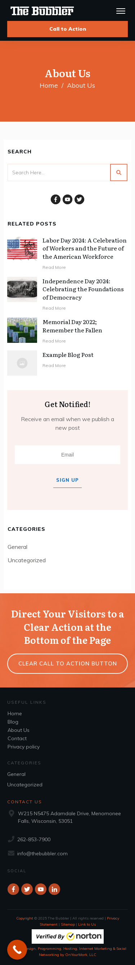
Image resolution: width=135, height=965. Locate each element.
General (17, 546)
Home (15, 713)
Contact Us (24, 801)
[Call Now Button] (17, 950)
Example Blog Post (68, 354)
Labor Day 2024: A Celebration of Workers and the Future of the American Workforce (84, 248)
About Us (19, 730)
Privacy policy (24, 746)
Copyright (24, 918)
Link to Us (87, 924)
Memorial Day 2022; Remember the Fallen (72, 325)
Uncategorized (27, 560)
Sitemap (68, 924)
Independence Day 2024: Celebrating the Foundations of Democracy (83, 288)
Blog (13, 722)
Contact (17, 738)
